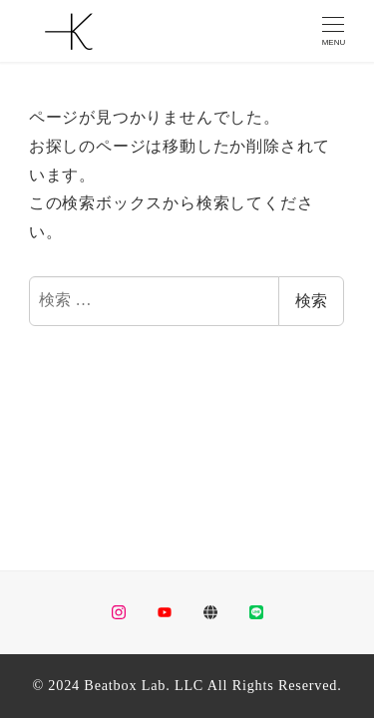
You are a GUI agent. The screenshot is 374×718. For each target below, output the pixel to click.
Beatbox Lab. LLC (143, 685)
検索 (311, 300)
